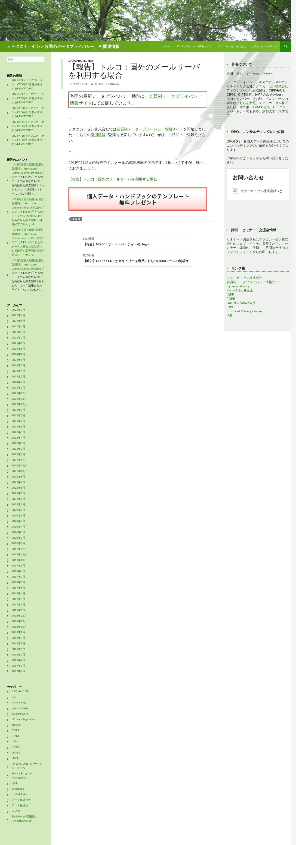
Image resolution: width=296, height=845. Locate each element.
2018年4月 (18, 660)
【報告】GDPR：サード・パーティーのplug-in (138, 241)
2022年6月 (18, 487)
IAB (229, 315)
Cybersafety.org (238, 286)
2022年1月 (18, 504)
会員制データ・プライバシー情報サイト (150, 129)
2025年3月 (18, 332)
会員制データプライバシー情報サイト (254, 282)
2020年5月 (18, 521)
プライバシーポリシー (264, 46)
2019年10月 (19, 560)
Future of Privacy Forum (244, 311)
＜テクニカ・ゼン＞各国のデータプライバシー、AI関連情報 (63, 46)
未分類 (16, 811)
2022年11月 (19, 465)
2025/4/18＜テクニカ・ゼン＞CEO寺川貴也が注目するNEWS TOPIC (28, 140)
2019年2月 (18, 604)
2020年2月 (18, 537)
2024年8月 (18, 348)
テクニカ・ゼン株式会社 (232, 46)
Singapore (18, 788)
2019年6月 (18, 582)
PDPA (15, 758)
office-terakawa (106, 84)
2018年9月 (18, 632)
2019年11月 (19, 554)
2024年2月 (18, 382)
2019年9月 (18, 565)
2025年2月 (18, 337)
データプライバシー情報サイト (194, 46)
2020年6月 (18, 515)
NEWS (15, 747)
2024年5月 (18, 365)
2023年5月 (18, 432)
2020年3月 (18, 532)
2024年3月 (18, 376)
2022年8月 (18, 476)
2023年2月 (18, 448)
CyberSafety (19, 702)
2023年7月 (18, 421)
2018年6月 (18, 649)
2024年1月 (18, 387)
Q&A (15, 783)
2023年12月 (19, 393)
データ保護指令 (21, 799)
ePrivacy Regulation (24, 719)
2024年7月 (18, 354)
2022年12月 (19, 460)
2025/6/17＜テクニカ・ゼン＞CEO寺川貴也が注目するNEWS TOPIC (28, 98)
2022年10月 (19, 471)
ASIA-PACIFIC (20, 691)
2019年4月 (18, 593)
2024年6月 (18, 359)
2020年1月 (18, 543)
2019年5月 (18, 587)
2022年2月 (18, 498)
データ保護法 (20, 805)
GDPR (15, 730)
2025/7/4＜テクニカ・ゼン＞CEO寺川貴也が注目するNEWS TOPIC (27, 84)
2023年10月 (19, 404)
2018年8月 (18, 637)
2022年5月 (18, 493)
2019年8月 (18, 571)
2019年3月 (18, 599)
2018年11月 (19, 621)
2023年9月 (18, 409)
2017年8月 (18, 671)
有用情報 (98, 134)
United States (20, 794)
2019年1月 (18, 610)
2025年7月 (18, 309)
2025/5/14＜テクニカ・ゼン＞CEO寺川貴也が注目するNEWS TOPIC (28, 126)
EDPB (231, 299)
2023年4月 (18, 437)
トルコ (76, 218)
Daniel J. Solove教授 (241, 303)
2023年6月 (18, 426)
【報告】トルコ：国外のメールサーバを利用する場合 (112, 179)
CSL (14, 697)
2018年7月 (18, 643)
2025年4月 (18, 326)
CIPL (230, 307)
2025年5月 (18, 321)
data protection (81, 60)
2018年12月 (19, 615)
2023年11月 (19, 398)
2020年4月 (18, 526)
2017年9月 (18, 665)
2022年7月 (18, 482)
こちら (251, 158)
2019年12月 (19, 549)
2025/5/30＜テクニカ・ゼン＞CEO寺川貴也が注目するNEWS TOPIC (28, 112)
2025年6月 (18, 315)
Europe (16, 724)
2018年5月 (18, 654)
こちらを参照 (246, 103)
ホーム (166, 46)
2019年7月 (18, 576)
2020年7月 (18, 510)
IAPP (230, 294)
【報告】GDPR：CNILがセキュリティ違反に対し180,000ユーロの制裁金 (138, 258)
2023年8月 (18, 415)
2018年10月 (19, 626)
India (15, 741)
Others (16, 752)
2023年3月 (18, 443)
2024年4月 (18, 371)
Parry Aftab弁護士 (240, 290)
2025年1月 (18, 343)
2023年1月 (18, 454)
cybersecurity (20, 708)
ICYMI (16, 735)
